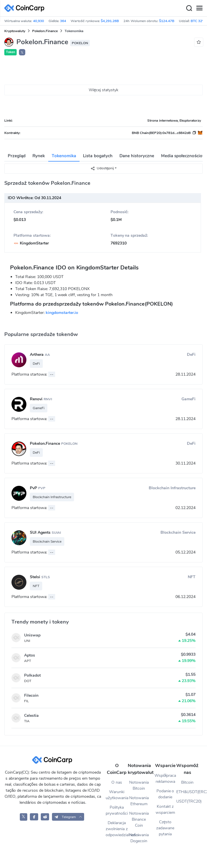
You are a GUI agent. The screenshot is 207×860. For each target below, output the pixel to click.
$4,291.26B (110, 21)
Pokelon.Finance (45, 31)
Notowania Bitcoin (139, 785)
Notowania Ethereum (139, 801)
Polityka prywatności (117, 810)
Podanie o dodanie (165, 794)
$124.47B (166, 21)
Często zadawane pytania (165, 828)
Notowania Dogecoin (139, 838)
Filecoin (31, 695)
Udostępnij (102, 168)
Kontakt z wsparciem (165, 809)
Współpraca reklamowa (165, 778)
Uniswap (32, 635)
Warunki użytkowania (117, 795)
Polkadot (32, 675)
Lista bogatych (97, 156)
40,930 (38, 21)
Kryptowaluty (14, 31)
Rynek (38, 156)
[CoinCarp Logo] (25, 8)
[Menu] (199, 8)
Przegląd (17, 156)
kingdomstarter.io (62, 312)
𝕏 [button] (22, 52)
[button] (68, 817)
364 (63, 21)
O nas (116, 782)
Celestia (31, 715)
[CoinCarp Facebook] (34, 816)
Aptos (29, 655)
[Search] (188, 8)
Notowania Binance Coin (139, 819)
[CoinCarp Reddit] (45, 816)
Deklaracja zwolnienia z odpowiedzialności (117, 829)
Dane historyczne (136, 156)
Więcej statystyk (104, 90)
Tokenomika (64, 156)
